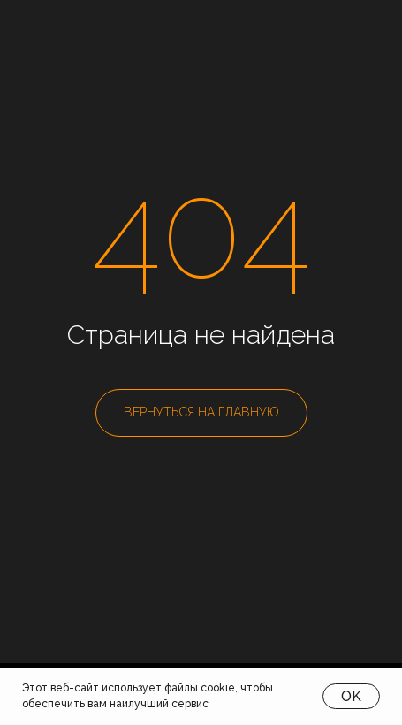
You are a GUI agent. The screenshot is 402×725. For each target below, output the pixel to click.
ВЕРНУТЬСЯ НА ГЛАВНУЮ (201, 412)
